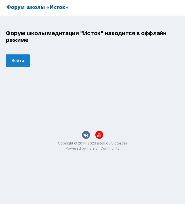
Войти (18, 60)
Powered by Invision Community (92, 148)
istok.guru (105, 143)
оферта (120, 143)
